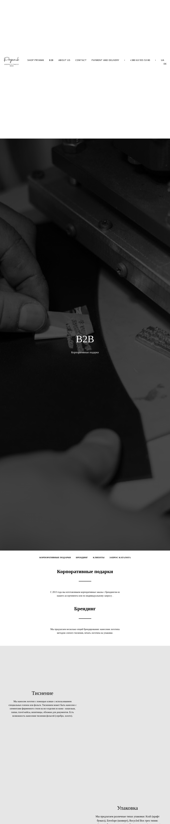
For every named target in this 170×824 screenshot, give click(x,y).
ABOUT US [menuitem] (64, 60)
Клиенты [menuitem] (98, 557)
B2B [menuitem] (51, 60)
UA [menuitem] (162, 60)
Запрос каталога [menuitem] (120, 557)
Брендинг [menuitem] (82, 557)
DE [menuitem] (165, 63)
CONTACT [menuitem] (81, 60)
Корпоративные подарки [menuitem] (55, 557)
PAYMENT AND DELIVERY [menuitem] (105, 60)
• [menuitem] (124, 60)
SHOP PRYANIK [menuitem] (35, 60)
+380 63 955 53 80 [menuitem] (140, 60)
